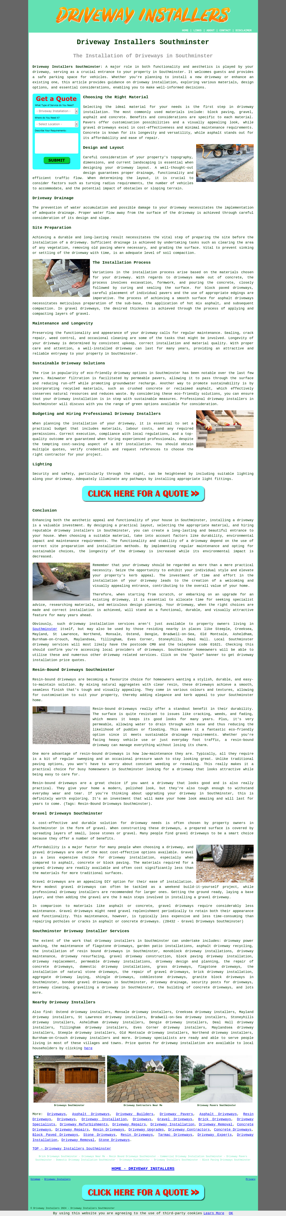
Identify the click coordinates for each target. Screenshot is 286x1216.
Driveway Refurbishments (84, 1124)
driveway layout (133, 168)
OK (231, 1213)
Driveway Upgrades (146, 1130)
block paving (221, 112)
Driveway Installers (57, 1179)
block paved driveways (228, 288)
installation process (153, 272)
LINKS (197, 30)
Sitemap (35, 1179)
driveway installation (76, 399)
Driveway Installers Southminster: (67, 67)
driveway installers (227, 399)
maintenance (208, 333)
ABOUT (211, 30)
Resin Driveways (108, 1130)
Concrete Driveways (232, 1130)
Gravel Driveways (174, 1119)
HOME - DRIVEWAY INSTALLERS (142, 1168)
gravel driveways (99, 128)
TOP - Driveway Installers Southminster (72, 1149)
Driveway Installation (104, 1119)
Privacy (250, 1179)
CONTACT (225, 30)
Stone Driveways (99, 1135)
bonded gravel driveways (86, 982)
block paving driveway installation (214, 956)
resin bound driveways (100, 951)
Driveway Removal (215, 1124)
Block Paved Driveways (55, 1135)
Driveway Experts (214, 1135)
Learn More (214, 1213)
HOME (185, 30)
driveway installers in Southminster (91, 530)
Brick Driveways (214, 1119)
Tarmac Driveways (175, 1135)
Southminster (45, 629)
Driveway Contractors (189, 1130)
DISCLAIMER (243, 30)
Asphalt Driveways (91, 1114)
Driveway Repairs (129, 1124)
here (88, 1048)
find (47, 1012)
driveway (41, 72)
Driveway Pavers (176, 1114)
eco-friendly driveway (108, 373)
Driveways (56, 1114)
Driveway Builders (134, 1114)
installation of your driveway (125, 581)
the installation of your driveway (99, 423)
